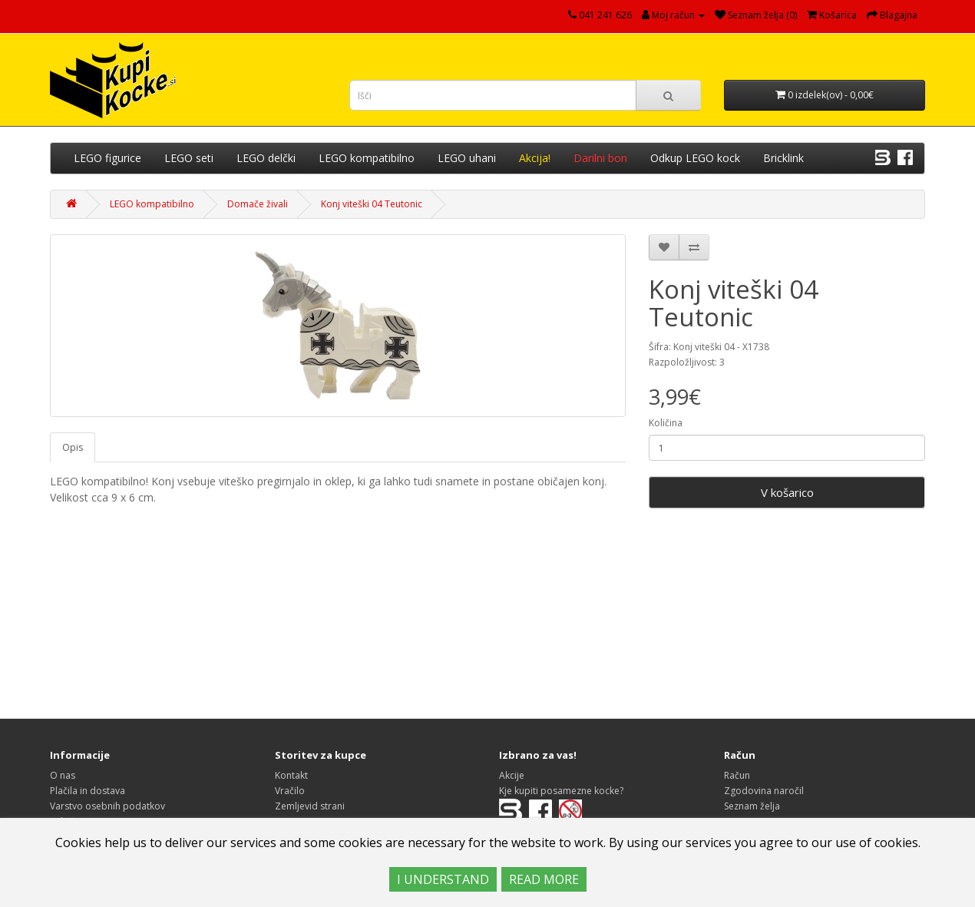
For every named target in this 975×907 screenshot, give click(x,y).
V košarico (787, 492)
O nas (62, 775)
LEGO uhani (467, 158)
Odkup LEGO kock (695, 158)
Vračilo (290, 790)
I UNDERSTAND (443, 879)
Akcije (511, 775)
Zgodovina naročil (764, 790)
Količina (665, 422)
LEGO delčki (266, 158)
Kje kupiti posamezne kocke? (561, 790)
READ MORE (544, 879)
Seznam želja (752, 806)
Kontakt (291, 775)
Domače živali (257, 203)
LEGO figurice (107, 158)
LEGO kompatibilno (367, 158)
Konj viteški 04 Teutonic (371, 203)
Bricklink (783, 158)
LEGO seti (188, 158)
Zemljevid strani (310, 806)
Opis (72, 447)
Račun (737, 775)
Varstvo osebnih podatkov (107, 806)
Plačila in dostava (87, 790)
